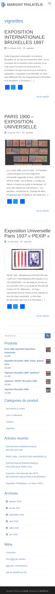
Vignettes (10, 428)
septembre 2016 (16, 515)
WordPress (43, 591)
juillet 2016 (14, 528)
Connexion (11, 552)
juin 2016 (13, 534)
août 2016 (13, 521)
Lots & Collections (14, 415)
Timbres (9, 422)
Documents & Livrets (15, 408)
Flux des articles (16, 559)
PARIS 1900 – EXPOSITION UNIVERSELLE (26, 456)
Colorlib (25, 591)
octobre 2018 (15, 501)
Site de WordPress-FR (16, 572)
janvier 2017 (14, 508)
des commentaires (16, 566)
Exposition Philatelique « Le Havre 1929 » (25, 483)
